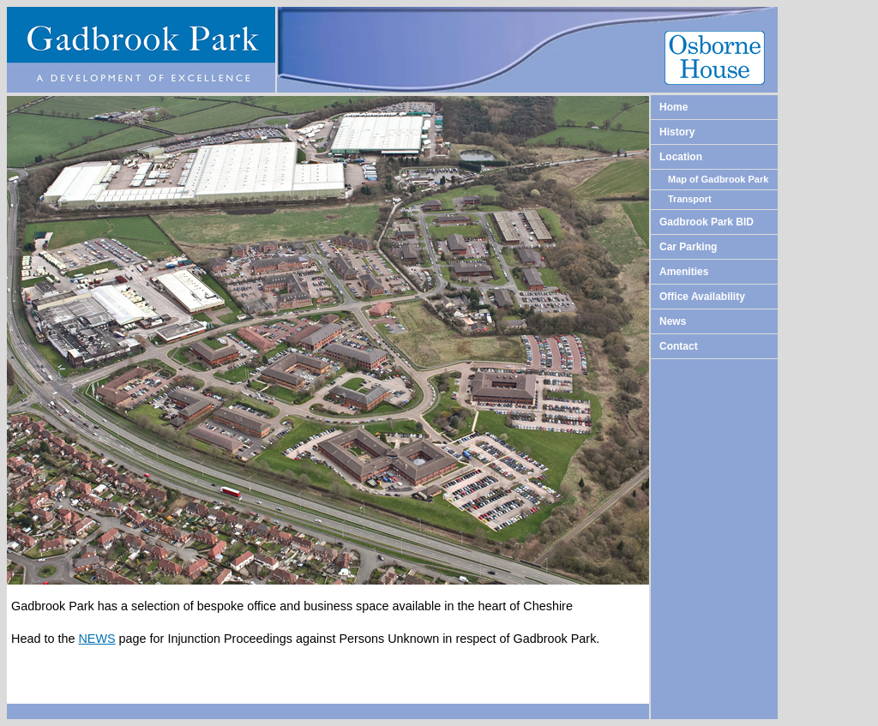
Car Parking (688, 247)
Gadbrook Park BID (706, 222)
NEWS (96, 638)
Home (673, 107)
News (672, 321)
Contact (678, 346)
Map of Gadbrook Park (718, 179)
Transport (690, 199)
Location (680, 157)
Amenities (683, 272)
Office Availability (702, 297)
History (677, 132)
